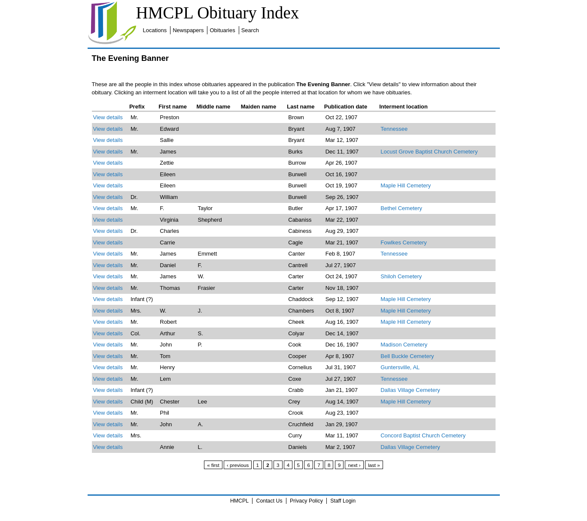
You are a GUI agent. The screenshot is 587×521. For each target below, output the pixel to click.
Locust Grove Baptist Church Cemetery (429, 151)
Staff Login (343, 501)
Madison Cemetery (403, 344)
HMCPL (239, 501)
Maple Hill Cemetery (405, 185)
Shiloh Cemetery (401, 276)
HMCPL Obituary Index (217, 12)
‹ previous (238, 465)
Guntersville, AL (400, 367)
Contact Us (269, 501)
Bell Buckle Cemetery (407, 356)
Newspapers (188, 30)
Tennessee (394, 129)
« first (213, 465)
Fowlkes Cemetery (403, 242)
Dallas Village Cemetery (410, 390)
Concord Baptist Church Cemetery (422, 435)
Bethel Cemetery (401, 208)
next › (354, 465)
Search (250, 30)
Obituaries (222, 30)
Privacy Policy (306, 501)
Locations (155, 30)
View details (108, 117)
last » (374, 465)
